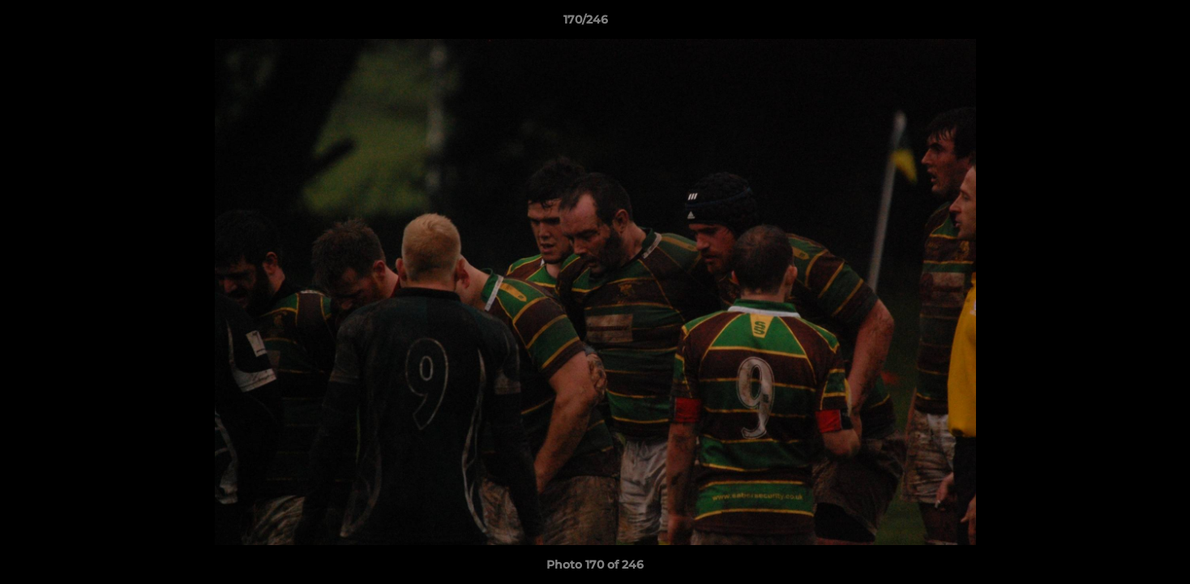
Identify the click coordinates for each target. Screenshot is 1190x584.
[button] (1122, 23)
